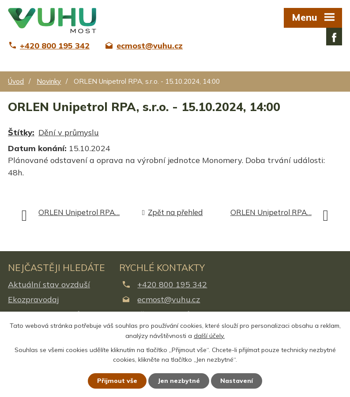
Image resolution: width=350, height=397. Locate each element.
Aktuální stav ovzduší (49, 284)
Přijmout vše (117, 381)
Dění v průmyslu (68, 132)
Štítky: (21, 132)
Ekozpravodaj (33, 299)
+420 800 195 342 (172, 284)
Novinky (49, 81)
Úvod (16, 81)
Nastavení (236, 381)
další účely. (209, 336)
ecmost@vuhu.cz (168, 299)
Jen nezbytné (179, 381)
